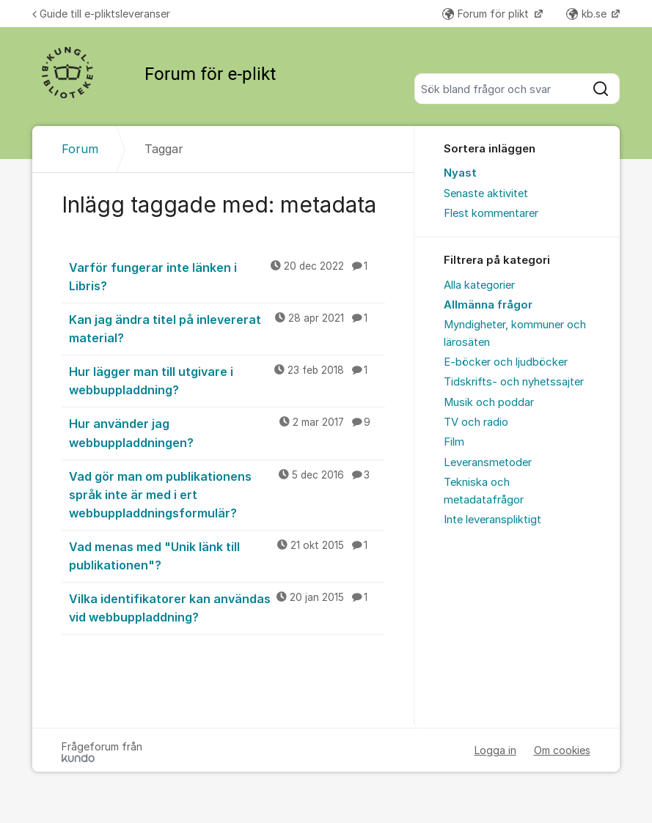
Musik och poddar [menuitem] (489, 402)
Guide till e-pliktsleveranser (101, 13)
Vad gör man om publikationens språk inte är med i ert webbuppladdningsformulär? (226, 494)
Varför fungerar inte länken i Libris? (226, 276)
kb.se (587, 13)
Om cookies (562, 750)
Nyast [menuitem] (460, 173)
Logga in (495, 750)
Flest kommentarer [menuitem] (491, 213)
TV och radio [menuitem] (476, 422)
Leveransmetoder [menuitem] (488, 462)
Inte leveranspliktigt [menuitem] (492, 519)
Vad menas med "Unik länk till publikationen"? (226, 555)
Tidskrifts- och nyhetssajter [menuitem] (514, 381)
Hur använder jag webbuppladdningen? (226, 432)
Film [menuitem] (454, 442)
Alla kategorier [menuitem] (479, 285)
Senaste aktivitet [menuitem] (486, 193)
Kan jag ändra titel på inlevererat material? (226, 328)
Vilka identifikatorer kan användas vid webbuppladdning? (226, 607)
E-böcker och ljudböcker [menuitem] (506, 362)
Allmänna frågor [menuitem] (488, 304)
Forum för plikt (487, 13)
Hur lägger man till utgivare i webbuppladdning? (226, 380)
